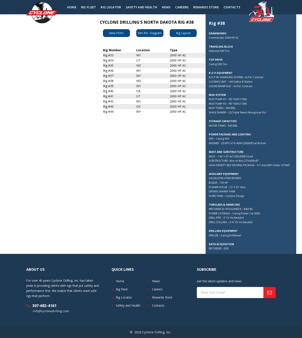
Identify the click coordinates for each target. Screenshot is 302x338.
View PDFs (116, 33)
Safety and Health (141, 7)
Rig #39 (108, 86)
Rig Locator (111, 7)
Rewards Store (206, 7)
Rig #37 (108, 76)
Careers (182, 7)
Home (71, 7)
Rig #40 (108, 91)
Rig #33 (108, 55)
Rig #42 (108, 101)
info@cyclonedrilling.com (51, 311)
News (166, 7)
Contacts (232, 7)
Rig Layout (183, 33)
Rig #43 (108, 106)
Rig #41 (108, 96)
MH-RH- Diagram (150, 33)
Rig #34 (108, 60)
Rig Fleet (88, 7)
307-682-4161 (44, 305)
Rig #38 (108, 81)
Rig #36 (108, 71)
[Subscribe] (269, 292)
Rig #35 (108, 65)
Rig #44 (108, 112)
